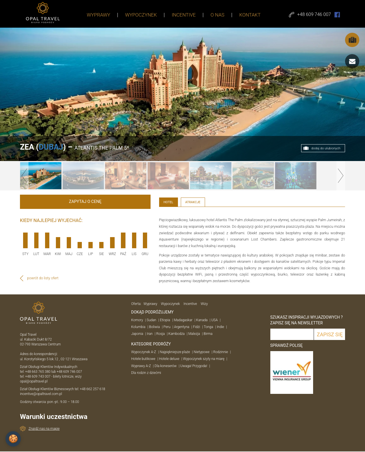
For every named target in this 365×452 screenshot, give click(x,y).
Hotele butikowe (143, 360)
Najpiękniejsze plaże (175, 353)
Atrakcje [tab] (192, 203)
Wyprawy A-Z (141, 366)
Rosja (160, 335)
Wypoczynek (170, 304)
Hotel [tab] (168, 203)
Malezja (194, 335)
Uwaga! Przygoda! (193, 366)
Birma (208, 335)
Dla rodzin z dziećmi (146, 373)
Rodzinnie (220, 353)
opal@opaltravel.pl (34, 382)
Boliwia (154, 327)
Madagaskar (183, 321)
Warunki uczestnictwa (54, 417)
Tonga (208, 327)
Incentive (190, 304)
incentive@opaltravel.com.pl (41, 395)
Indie (220, 327)
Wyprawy (150, 304)
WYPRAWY (98, 15)
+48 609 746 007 (69, 372)
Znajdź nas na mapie (44, 429)
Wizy (204, 304)
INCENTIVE (184, 15)
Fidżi (196, 327)
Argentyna (181, 327)
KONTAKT (250, 15)
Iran (150, 335)
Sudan (151, 321)
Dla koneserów (166, 366)
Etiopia (165, 321)
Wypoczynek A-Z (143, 353)
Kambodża (177, 335)
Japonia (137, 335)
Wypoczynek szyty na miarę (203, 360)
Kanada (202, 321)
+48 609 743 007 (37, 377)
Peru (166, 327)
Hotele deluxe (169, 360)
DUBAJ (51, 147)
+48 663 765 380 (37, 372)
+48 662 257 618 (93, 390)
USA (214, 321)
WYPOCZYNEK (141, 15)
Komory (137, 321)
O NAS (217, 15)
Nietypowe (202, 353)
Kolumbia (138, 327)
